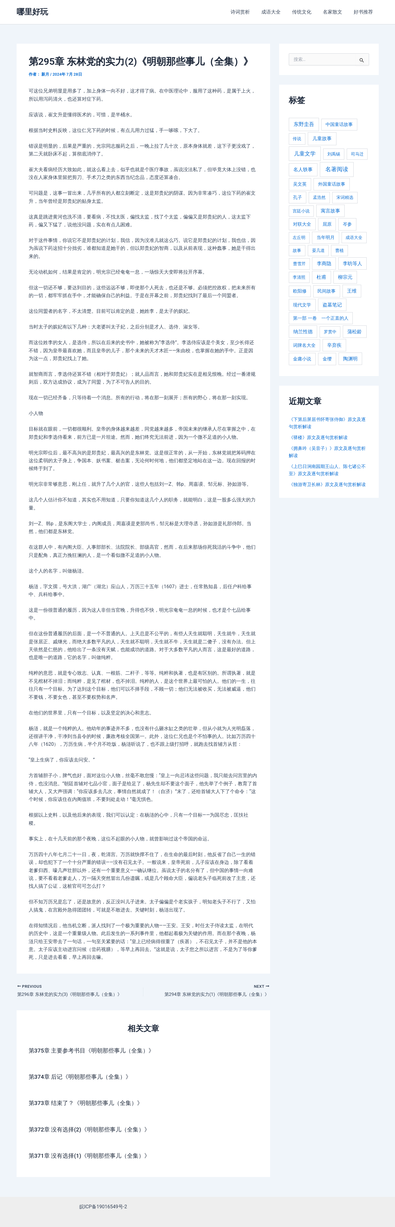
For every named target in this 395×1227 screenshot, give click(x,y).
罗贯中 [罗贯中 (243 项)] (330, 331)
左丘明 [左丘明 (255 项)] (299, 237)
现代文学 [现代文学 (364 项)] (302, 305)
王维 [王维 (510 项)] (352, 291)
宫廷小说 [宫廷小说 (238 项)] (301, 211)
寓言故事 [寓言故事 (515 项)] (330, 211)
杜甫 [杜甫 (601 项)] (321, 277)
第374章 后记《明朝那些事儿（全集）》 (83, 1077)
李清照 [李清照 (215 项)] (299, 277)
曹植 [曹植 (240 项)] (339, 250)
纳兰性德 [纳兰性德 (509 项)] (303, 331)
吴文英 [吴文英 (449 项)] (300, 184)
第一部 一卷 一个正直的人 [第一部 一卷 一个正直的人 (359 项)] (321, 318)
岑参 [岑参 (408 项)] (347, 224)
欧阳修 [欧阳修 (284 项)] (300, 291)
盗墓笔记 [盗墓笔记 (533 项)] (332, 305)
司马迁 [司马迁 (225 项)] (357, 154)
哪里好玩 (32, 11)
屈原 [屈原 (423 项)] (327, 224)
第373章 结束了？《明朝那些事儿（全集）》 (89, 1103)
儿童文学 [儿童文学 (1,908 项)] (305, 153)
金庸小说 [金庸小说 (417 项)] (302, 359)
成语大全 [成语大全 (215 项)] (354, 237)
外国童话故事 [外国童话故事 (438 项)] (331, 184)
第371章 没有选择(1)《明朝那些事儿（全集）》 (93, 1156)
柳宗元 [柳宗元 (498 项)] (345, 277)
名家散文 (335, 12)
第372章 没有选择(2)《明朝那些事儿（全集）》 (93, 1130)
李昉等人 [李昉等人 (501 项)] (352, 263)
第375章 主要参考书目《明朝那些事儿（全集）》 (95, 1051)
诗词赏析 (248, 12)
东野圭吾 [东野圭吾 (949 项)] (304, 124)
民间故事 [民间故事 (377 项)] (326, 291)
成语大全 (277, 12)
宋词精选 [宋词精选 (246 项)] (344, 197)
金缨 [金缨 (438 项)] (327, 359)
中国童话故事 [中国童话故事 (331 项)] (339, 124)
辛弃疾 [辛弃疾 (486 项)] (334, 345)
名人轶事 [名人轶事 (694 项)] (303, 169)
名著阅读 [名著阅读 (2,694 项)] (336, 169)
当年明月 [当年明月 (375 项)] (326, 237)
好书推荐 (364, 12)
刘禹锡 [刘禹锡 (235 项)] (333, 154)
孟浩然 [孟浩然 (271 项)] (319, 197)
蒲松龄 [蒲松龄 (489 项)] (354, 331)
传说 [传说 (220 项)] (297, 138)
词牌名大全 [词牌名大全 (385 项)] (304, 345)
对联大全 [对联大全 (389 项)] (302, 224)
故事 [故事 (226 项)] (297, 250)
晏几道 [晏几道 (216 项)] (318, 250)
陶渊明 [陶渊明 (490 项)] (350, 359)
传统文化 (306, 12)
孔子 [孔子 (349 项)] (297, 197)
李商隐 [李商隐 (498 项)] (324, 263)
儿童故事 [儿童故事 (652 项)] (322, 138)
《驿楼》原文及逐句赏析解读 (320, 437)
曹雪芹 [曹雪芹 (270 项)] (299, 263)
